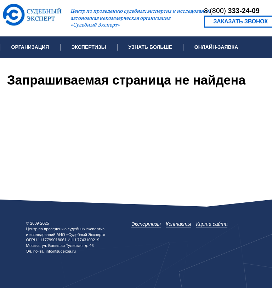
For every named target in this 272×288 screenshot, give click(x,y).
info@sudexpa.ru (61, 251)
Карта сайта (212, 224)
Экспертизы (146, 224)
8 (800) (232, 10)
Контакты (25, 68)
